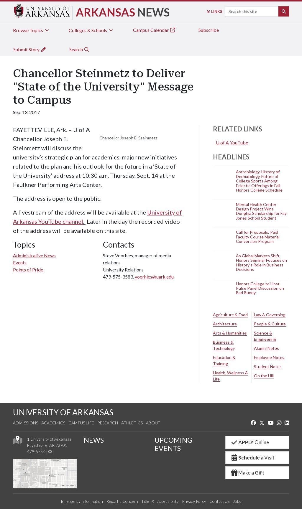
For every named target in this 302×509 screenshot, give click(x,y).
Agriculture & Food (230, 314)
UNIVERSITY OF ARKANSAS (63, 412)
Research (107, 422)
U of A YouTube (232, 142)
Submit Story (29, 49)
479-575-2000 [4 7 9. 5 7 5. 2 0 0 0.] (40, 451)
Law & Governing (269, 314)
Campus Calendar (154, 30)
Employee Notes (269, 357)
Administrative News (34, 255)
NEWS (94, 440)
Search (79, 49)
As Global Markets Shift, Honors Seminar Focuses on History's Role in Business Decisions (261, 262)
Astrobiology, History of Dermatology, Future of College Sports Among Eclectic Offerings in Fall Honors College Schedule (259, 181)
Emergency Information (82, 501)
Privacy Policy (194, 501)
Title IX (147, 501)
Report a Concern (122, 501)
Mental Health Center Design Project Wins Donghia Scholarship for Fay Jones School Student (261, 211)
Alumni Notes (266, 348)
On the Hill (264, 375)
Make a (247, 473)
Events (20, 262)
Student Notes (268, 366)
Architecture (225, 323)
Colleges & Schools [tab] (91, 30)
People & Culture (270, 323)
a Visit (252, 457)
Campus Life (81, 422)
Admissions (25, 422)
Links (214, 11)
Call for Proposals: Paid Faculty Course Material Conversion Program (258, 237)
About (153, 422)
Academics (53, 422)
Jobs (237, 501)
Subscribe (208, 30)
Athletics (132, 422)
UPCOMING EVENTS (173, 444)
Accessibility (168, 501)
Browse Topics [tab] (31, 30)
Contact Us (219, 501)
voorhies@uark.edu (154, 276)
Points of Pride (28, 269)
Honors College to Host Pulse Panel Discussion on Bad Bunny (260, 288)
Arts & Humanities (230, 332)
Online (249, 442)
